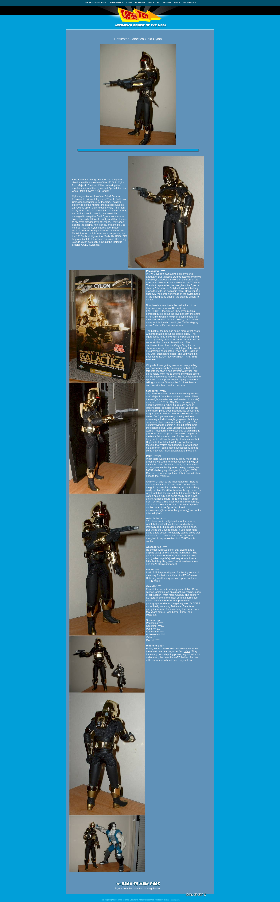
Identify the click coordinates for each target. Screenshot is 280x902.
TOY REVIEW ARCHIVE (95, 3)
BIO (158, 3)
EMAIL (177, 3)
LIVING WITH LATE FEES (120, 3)
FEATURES (140, 3)
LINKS (151, 3)
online (187, 651)
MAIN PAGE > (189, 3)
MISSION (167, 3)
